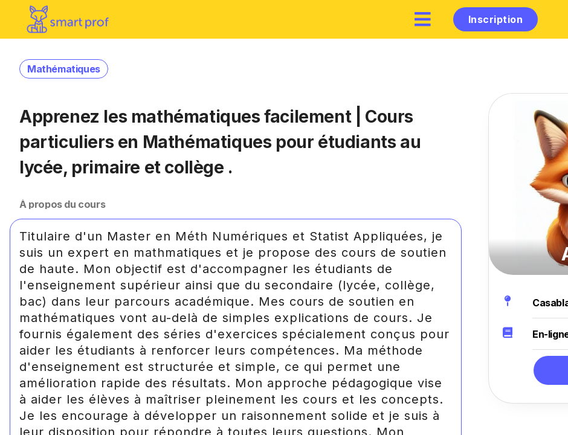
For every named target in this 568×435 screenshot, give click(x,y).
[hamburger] (423, 19)
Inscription (495, 19)
